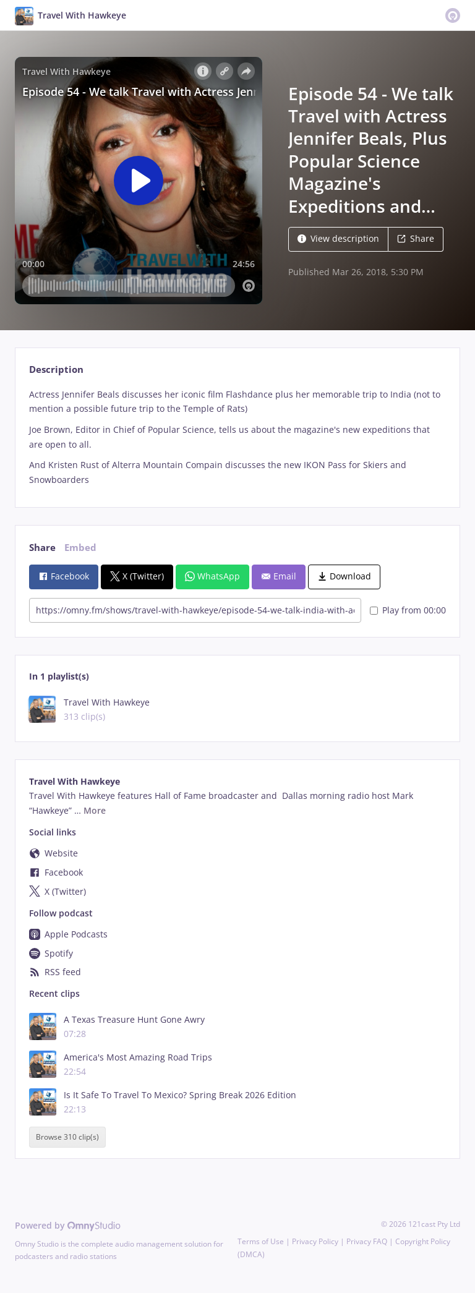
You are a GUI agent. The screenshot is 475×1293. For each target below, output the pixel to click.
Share (415, 238)
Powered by (68, 1225)
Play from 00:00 (408, 610)
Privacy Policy (315, 1241)
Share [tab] (42, 547)
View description (338, 238)
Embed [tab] (80, 547)
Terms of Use (261, 1241)
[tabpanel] (237, 437)
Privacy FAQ (366, 1241)
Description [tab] (56, 369)
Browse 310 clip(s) (67, 1137)
